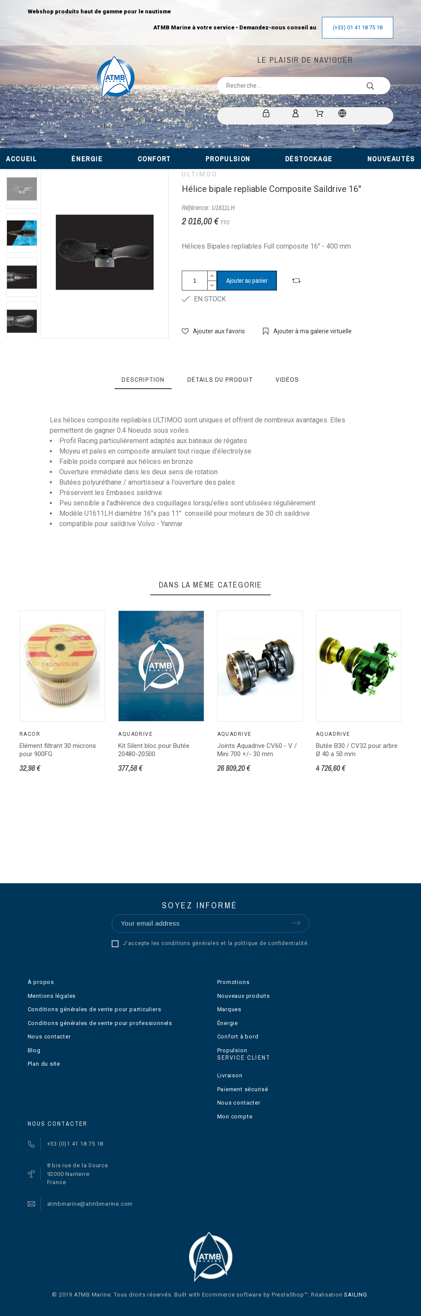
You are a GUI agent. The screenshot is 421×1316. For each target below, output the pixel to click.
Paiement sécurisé (242, 1089)
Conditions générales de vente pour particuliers (94, 1009)
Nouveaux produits (243, 996)
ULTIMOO (200, 174)
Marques (229, 1009)
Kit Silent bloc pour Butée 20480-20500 (154, 750)
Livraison (230, 1075)
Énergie (227, 1023)
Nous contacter (49, 1036)
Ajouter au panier (246, 280)
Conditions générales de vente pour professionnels (100, 1023)
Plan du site (44, 1063)
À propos (41, 982)
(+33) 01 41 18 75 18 (357, 27)
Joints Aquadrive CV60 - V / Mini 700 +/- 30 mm (257, 750)
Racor (29, 734)
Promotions (233, 982)
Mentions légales (52, 996)
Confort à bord (238, 1036)
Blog (34, 1050)
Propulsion (232, 1050)
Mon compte (235, 1116)
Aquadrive (135, 734)
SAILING (355, 1294)
